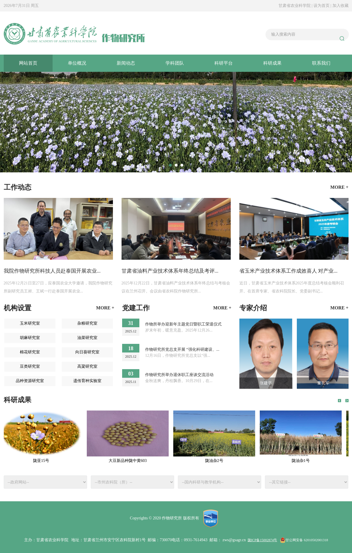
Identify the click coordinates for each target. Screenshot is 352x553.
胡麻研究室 (30, 338)
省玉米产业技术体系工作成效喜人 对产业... (288, 271)
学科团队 (175, 63)
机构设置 (17, 308)
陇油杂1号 (302, 460)
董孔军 (323, 383)
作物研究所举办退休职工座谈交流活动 (179, 375)
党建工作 (136, 308)
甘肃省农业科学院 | (295, 5)
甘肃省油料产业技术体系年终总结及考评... (170, 271)
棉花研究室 (30, 352)
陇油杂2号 (216, 460)
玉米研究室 (30, 323)
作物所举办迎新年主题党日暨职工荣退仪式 (183, 324)
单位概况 (77, 63)
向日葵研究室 (87, 352)
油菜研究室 (87, 338)
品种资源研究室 (30, 381)
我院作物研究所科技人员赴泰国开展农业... (52, 271)
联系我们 (321, 63)
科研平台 (223, 63)
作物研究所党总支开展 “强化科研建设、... (182, 349)
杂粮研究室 (87, 323)
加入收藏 (340, 5)
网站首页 (28, 63)
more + (339, 187)
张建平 (266, 383)
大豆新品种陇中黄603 (129, 460)
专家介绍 (253, 308)
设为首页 (322, 5)
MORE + (105, 307)
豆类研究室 (30, 366)
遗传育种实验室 (87, 381)
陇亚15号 (42, 460)
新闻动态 (126, 63)
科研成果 (272, 63)
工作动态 (17, 187)
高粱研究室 (87, 366)
